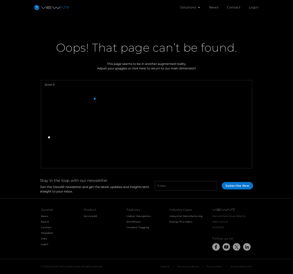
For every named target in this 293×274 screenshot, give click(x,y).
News (214, 7)
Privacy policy (214, 266)
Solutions (190, 7)
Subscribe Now (237, 185)
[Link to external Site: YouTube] (226, 247)
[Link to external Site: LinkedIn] (247, 247)
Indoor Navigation (139, 216)
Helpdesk (47, 233)
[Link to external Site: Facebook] (216, 247)
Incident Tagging (138, 227)
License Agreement (241, 266)
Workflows (134, 221)
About (45, 221)
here (142, 68)
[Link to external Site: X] (236, 247)
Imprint (165, 266)
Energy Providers (180, 221)
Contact (233, 7)
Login (254, 7)
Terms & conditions (188, 266)
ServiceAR (90, 216)
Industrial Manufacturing (186, 216)
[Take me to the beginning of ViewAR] (52, 7)
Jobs (44, 238)
